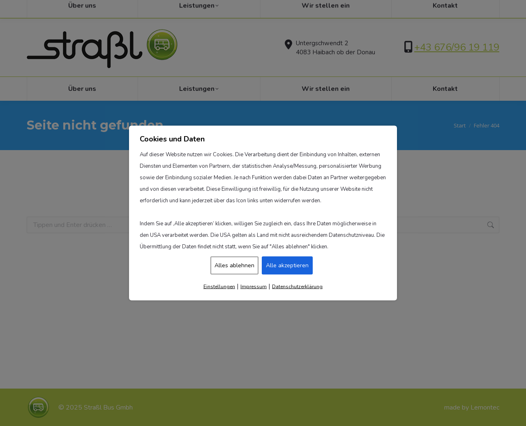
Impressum (253, 286)
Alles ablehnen (234, 265)
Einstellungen (219, 286)
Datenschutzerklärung (297, 286)
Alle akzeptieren (287, 265)
